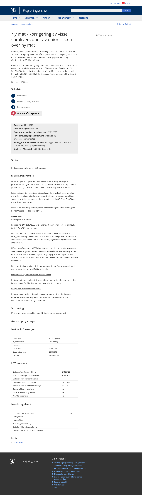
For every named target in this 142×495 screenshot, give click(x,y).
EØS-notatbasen (104, 35)
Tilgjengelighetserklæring (64, 474)
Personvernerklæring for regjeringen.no (70, 468)
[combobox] (96, 10)
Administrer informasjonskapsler (67, 471)
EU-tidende (19, 442)
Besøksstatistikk (60, 482)
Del (119, 24)
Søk (126, 10)
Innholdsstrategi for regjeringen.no (68, 465)
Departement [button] (64, 17)
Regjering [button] (83, 17)
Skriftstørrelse (115, 3)
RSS (55, 487)
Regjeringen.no (33, 10)
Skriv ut (128, 24)
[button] (28, 24)
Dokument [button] (30, 17)
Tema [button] (15, 17)
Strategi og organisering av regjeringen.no (71, 463)
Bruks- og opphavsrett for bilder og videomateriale (68, 478)
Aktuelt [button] (47, 17)
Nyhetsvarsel (59, 485)
